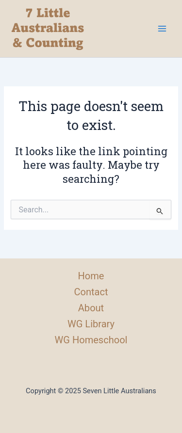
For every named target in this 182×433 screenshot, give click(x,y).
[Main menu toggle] (162, 28)
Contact (91, 292)
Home (91, 276)
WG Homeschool (91, 340)
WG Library (91, 324)
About (91, 308)
